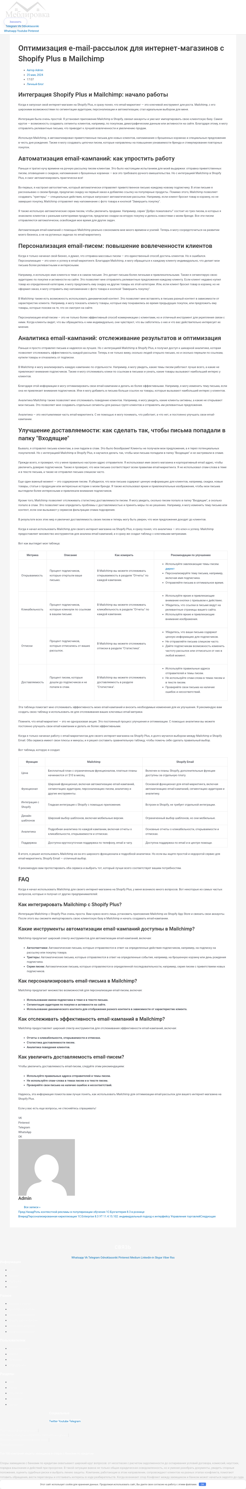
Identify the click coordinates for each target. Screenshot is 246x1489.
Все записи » (32, 1212)
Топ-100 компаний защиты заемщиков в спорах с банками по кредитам (48, 1458)
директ (170, 573)
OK (202, 1484)
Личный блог (35, 89)
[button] (123, 1122)
